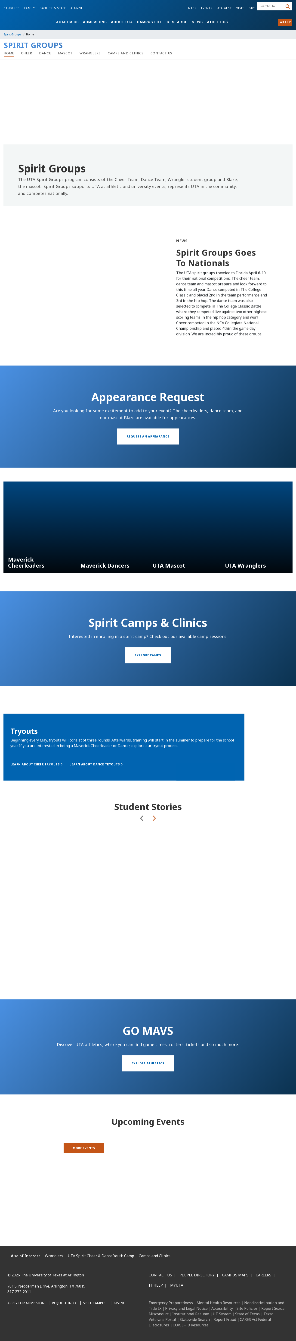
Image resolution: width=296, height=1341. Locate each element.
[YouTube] (53, 1327)
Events (207, 8)
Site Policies (247, 1308)
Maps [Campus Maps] (192, 8)
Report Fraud (224, 1319)
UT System (222, 1313)
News (197, 22)
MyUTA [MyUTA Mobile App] (176, 1285)
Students (12, 8)
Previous (142, 852)
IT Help (156, 1285)
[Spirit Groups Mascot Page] (65, 53)
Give (252, 8)
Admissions (95, 22)
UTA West (224, 8)
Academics (67, 22)
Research (177, 22)
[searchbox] (270, 6)
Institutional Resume (190, 1313)
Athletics (217, 22)
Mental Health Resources (218, 1302)
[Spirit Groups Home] (9, 53)
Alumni (76, 8)
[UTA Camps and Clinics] (126, 53)
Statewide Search (195, 1319)
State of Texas (247, 1313)
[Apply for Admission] (25, 1303)
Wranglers (54, 1255)
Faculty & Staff (53, 8)
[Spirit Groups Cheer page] (26, 53)
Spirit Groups (13, 34)
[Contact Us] (162, 53)
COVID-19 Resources (191, 1325)
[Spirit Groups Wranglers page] (90, 53)
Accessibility (222, 1308)
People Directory (197, 1275)
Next (154, 852)
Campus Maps (235, 1275)
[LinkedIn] (22, 1327)
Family (29, 8)
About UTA (122, 22)
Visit (240, 8)
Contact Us (160, 1275)
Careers (263, 1275)
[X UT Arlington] (43, 1327)
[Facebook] (12, 1327)
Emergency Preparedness (171, 1302)
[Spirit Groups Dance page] (45, 53)
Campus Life (150, 22)
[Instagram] (33, 1327)
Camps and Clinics (154, 1255)
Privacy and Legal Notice (186, 1308)
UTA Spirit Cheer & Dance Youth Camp (101, 1255)
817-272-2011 (19, 1291)
